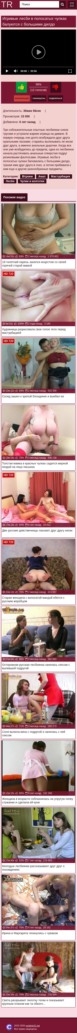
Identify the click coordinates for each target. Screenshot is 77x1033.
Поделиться (55, 98)
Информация (22, 98)
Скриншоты (39, 98)
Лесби (10, 181)
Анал (41, 176)
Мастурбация (60, 176)
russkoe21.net (33, 1025)
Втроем (27, 176)
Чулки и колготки (32, 181)
